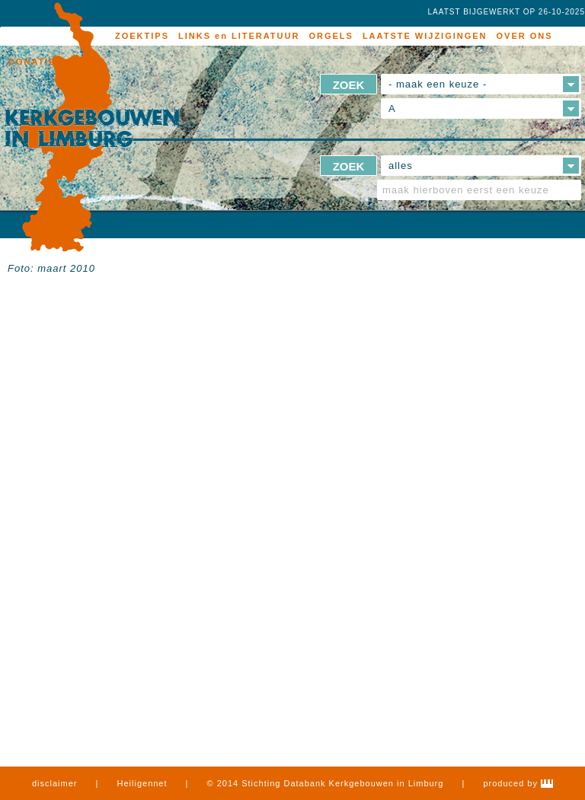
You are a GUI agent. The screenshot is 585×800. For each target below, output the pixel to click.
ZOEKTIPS (142, 35)
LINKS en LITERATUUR (238, 35)
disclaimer (55, 783)
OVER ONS (525, 35)
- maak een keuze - (437, 84)
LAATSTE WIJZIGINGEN (425, 35)
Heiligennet (142, 783)
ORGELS (330, 35)
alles (400, 165)
